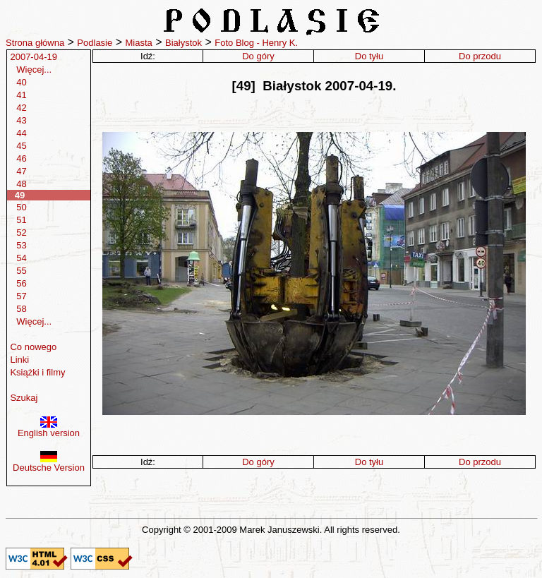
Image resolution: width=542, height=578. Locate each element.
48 (21, 184)
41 (21, 95)
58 (21, 308)
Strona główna (35, 42)
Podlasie (94, 42)
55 (21, 270)
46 (21, 158)
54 (21, 258)
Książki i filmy (37, 372)
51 (21, 220)
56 (21, 283)
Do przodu (480, 56)
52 (21, 232)
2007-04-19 (33, 57)
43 (21, 120)
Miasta (138, 42)
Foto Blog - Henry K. (256, 42)
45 (21, 145)
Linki (19, 359)
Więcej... (34, 69)
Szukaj (23, 397)
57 (21, 296)
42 (21, 107)
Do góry (258, 56)
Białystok (183, 42)
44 (21, 133)
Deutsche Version (49, 463)
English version (49, 428)
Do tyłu (369, 56)
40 (21, 82)
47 (21, 171)
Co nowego (33, 347)
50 (21, 207)
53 (21, 245)
